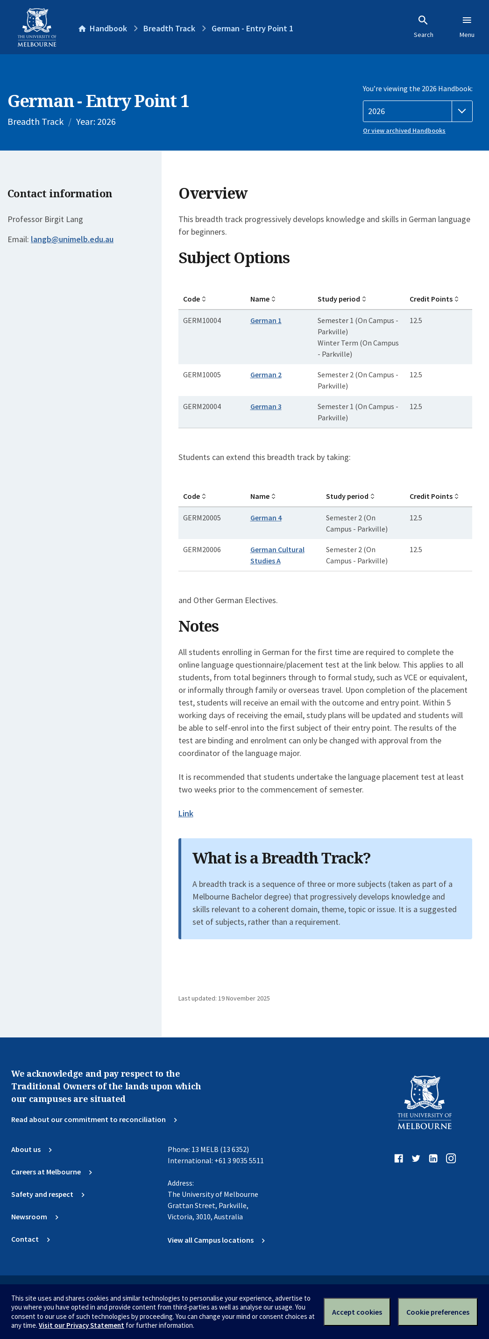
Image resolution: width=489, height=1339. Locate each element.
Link (185, 813)
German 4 (266, 517)
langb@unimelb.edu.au (72, 239)
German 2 (266, 374)
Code (191, 298)
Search (423, 26)
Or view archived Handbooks (404, 130)
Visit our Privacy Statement (81, 1325)
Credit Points (431, 298)
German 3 (266, 406)
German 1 (266, 320)
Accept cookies (357, 1312)
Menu (467, 26)
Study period (339, 298)
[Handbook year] (417, 111)
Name (259, 298)
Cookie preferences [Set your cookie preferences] (437, 1312)
